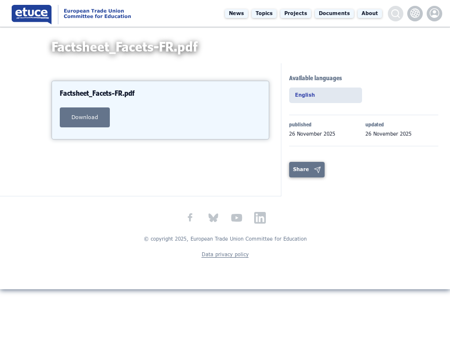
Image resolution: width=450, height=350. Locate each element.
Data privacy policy (225, 258)
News (236, 13)
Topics (264, 13)
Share (301, 173)
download (84, 124)
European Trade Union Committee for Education (86, 13)
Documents (334, 13)
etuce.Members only (434, 13)
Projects (295, 13)
